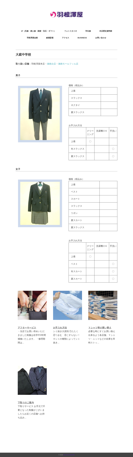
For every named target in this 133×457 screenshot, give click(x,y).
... (23, 342)
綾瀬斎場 (49, 38)
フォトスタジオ (70, 31)
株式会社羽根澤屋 (69, 455)
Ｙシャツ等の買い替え (99, 327)
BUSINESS (82, 38)
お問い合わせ (100, 38)
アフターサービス (27, 327)
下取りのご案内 (26, 402)
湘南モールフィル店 (68, 64)
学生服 (88, 31)
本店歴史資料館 (105, 31)
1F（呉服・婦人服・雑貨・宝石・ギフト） (38, 31)
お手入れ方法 (60, 327)
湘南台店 (51, 64)
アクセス (65, 38)
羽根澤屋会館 (32, 38)
